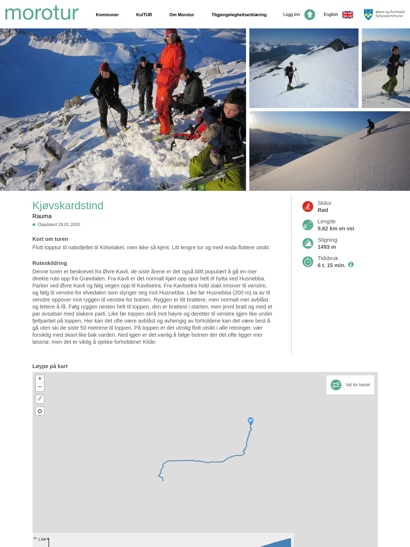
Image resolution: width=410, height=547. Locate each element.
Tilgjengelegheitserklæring (239, 14)
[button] (250, 421)
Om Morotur (181, 14)
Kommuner (107, 14)
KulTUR (144, 14)
